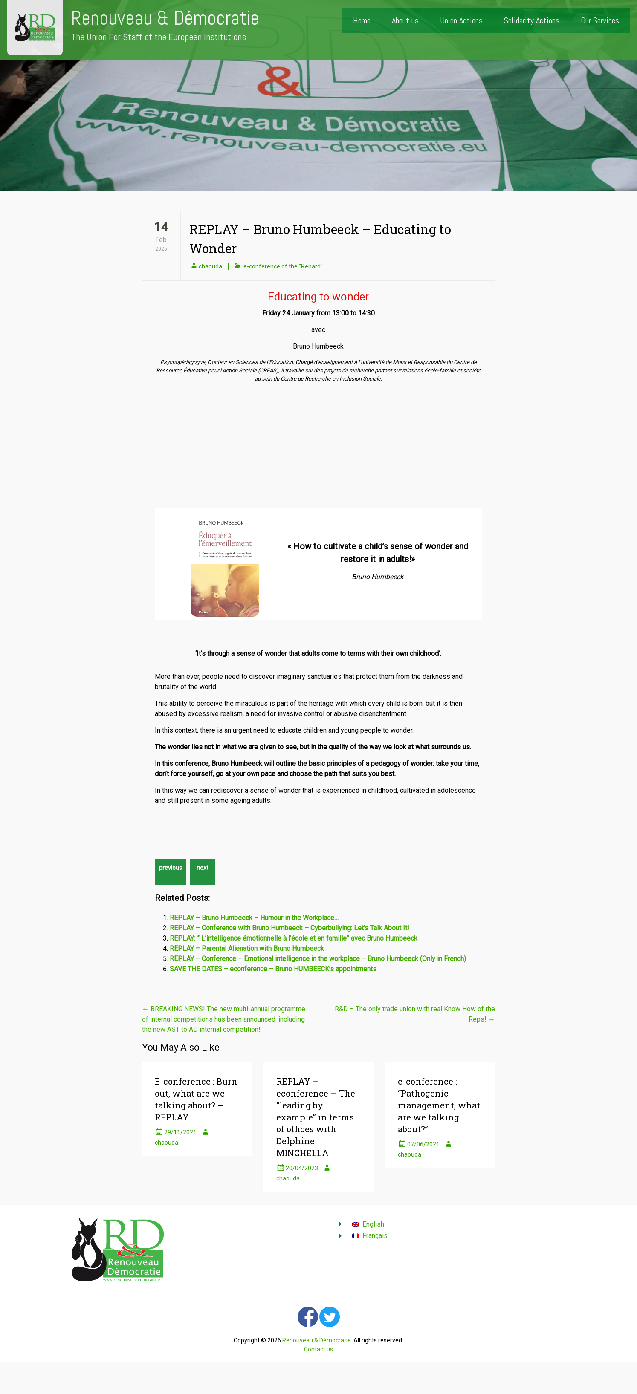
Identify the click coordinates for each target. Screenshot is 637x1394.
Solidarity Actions (531, 20)
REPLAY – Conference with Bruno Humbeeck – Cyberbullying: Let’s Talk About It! (289, 928)
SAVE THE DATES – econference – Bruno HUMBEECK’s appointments (273, 969)
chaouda (210, 266)
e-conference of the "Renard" (283, 266)
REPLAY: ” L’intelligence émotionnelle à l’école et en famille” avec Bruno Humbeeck (293, 938)
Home (362, 20)
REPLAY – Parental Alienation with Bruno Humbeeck (247, 948)
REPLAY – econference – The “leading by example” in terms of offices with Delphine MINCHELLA (315, 1117)
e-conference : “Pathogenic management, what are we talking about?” (439, 1105)
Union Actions (461, 20)
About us (405, 20)
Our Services (600, 20)
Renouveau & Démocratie (165, 18)
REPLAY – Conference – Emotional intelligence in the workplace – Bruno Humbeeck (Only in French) (318, 959)
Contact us (318, 1349)
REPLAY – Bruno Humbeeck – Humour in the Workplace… (254, 918)
